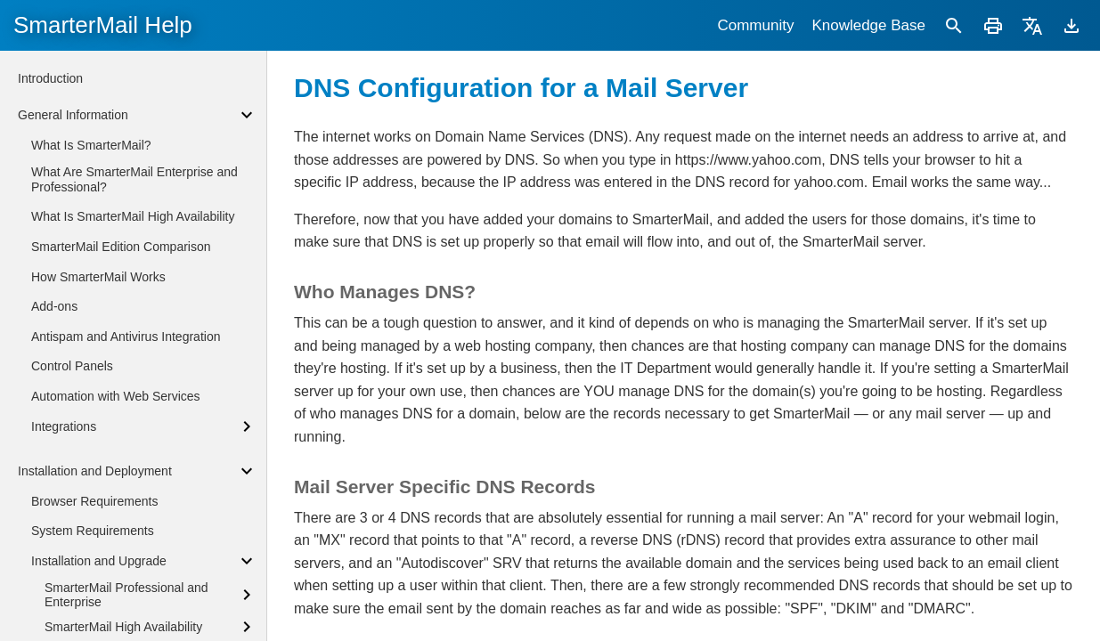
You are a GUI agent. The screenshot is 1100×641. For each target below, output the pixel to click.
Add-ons (54, 306)
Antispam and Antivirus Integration (125, 336)
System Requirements (92, 530)
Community (755, 25)
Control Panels (72, 366)
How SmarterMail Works (98, 277)
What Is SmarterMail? (91, 145)
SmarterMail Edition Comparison (121, 246)
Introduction (50, 78)
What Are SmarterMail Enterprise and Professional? (134, 179)
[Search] (954, 25)
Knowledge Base (868, 25)
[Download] (1071, 25)
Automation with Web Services (115, 396)
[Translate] (1032, 25)
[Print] (993, 25)
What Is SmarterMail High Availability (132, 216)
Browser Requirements (94, 501)
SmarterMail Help (102, 25)
